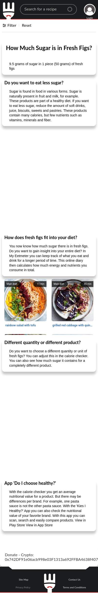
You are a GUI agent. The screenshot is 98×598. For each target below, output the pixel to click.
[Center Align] (71, 7)
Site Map (23, 579)
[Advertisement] (49, 180)
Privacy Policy (23, 587)
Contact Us (74, 579)
